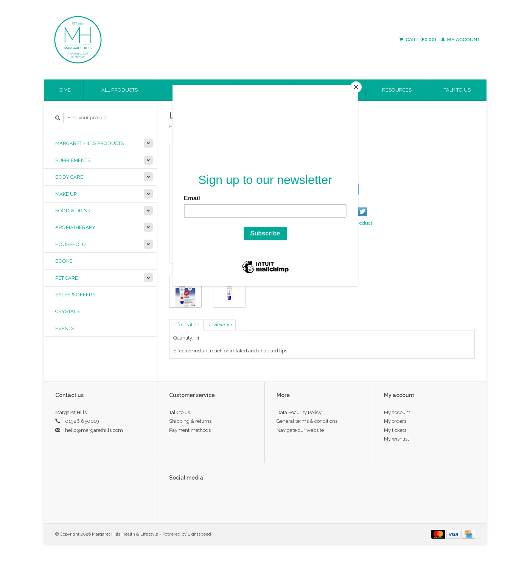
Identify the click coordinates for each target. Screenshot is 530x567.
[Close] (356, 87)
